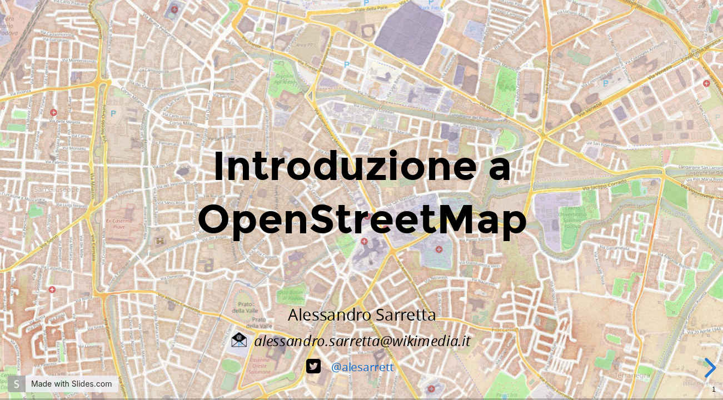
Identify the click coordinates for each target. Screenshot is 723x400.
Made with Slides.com (71, 383)
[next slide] (709, 368)
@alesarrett (362, 366)
